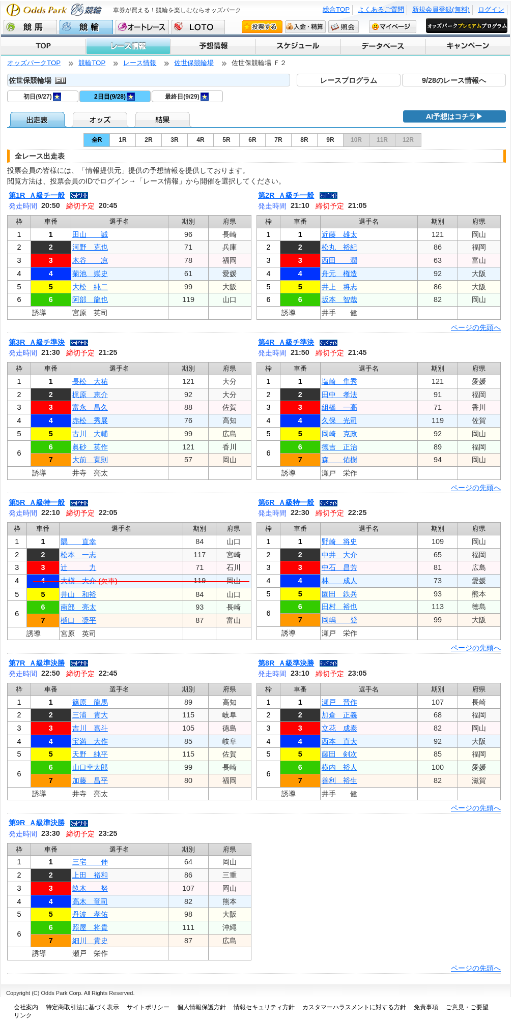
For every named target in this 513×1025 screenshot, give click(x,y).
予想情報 (212, 46)
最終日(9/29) (186, 97)
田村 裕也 (339, 606)
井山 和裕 (78, 594)
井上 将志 (339, 287)
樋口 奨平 (78, 620)
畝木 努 (90, 888)
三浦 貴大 (90, 715)
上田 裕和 (90, 875)
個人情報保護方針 (201, 1007)
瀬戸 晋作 (339, 702)
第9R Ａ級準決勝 (37, 823)
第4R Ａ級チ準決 (286, 342)
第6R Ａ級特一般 (286, 502)
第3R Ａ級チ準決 (37, 342)
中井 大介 (339, 555)
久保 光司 (339, 420)
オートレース (142, 27)
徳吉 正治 (339, 447)
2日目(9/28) (114, 97)
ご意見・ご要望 (467, 1007)
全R (97, 139)
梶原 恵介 (90, 394)
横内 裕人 (339, 767)
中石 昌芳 (339, 567)
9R (330, 139)
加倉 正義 (339, 715)
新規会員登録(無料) (441, 9)
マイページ (392, 26)
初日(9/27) (42, 97)
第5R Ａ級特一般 (37, 502)
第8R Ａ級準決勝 (286, 663)
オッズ (101, 119)
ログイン (491, 9)
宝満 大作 (90, 741)
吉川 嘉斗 (90, 728)
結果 (163, 119)
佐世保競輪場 (194, 63)
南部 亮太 (78, 607)
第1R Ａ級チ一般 (37, 195)
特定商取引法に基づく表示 (82, 1007)
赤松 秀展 (90, 420)
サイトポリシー (148, 1007)
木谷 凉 (90, 260)
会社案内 (26, 1007)
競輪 (86, 27)
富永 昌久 (90, 407)
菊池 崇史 (90, 273)
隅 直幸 (78, 541)
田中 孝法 (339, 394)
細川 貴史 (90, 941)
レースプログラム (348, 80)
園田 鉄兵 (339, 594)
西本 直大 (339, 741)
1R (122, 139)
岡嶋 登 (339, 620)
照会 (343, 26)
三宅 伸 (90, 862)
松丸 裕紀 (339, 247)
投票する (262, 26)
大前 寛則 (90, 460)
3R (174, 139)
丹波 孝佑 (90, 914)
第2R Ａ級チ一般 (286, 195)
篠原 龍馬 (90, 702)
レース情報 (128, 46)
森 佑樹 (339, 460)
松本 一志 (78, 555)
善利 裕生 (339, 780)
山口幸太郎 (90, 767)
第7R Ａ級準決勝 (37, 663)
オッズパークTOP (34, 63)
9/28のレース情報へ (454, 80)
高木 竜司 (90, 901)
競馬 (30, 27)
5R (226, 139)
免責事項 (426, 1007)
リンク (23, 1015)
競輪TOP (91, 63)
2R (148, 139)
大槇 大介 (78, 581)
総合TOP (336, 9)
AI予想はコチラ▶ (454, 116)
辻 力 (78, 567)
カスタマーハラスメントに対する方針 (354, 1007)
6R (252, 139)
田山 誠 (90, 234)
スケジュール (297, 46)
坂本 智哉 (339, 299)
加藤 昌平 (90, 780)
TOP (43, 46)
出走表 (38, 119)
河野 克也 (90, 247)
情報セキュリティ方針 (264, 1007)
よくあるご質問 (381, 9)
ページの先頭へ (476, 327)
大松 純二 (90, 287)
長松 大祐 (90, 381)
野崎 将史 (339, 541)
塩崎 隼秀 (339, 381)
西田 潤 (339, 260)
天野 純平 (90, 754)
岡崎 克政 (339, 434)
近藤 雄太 (339, 234)
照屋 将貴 (90, 927)
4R (200, 139)
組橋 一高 (339, 407)
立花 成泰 (339, 728)
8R (304, 139)
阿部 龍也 (90, 299)
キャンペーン (467, 46)
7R (278, 139)
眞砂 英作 (90, 447)
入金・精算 (305, 26)
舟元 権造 (339, 273)
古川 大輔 (90, 434)
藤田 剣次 (339, 754)
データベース (382, 46)
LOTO (198, 27)
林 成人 (339, 581)
